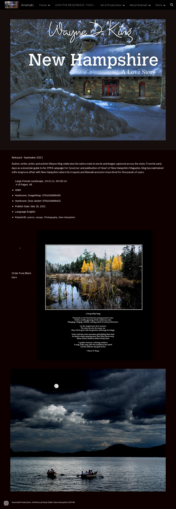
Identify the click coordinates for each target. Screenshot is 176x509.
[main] (88, 188)
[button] (172, 5)
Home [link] (43, 5)
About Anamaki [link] (138, 5)
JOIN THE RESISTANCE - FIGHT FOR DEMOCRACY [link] (75, 5)
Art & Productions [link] (111, 5)
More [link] (158, 5)
